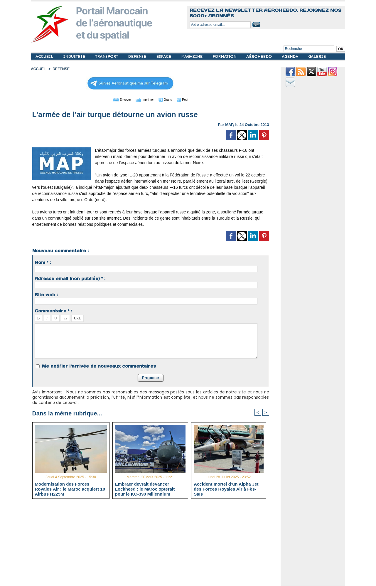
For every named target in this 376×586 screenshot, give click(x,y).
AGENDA (290, 56)
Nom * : (43, 262)
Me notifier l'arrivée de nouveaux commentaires (99, 365)
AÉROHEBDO (259, 56)
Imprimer (144, 99)
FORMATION (225, 56)
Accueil (38, 69)
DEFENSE (137, 56)
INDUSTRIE (74, 56)
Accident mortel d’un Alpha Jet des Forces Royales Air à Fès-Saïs (226, 488)
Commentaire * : (53, 310)
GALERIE (317, 56)
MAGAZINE (192, 56)
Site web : (46, 294)
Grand (168, 99)
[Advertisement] (155, 544)
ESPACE (164, 56)
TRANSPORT (107, 56)
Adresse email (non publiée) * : (70, 278)
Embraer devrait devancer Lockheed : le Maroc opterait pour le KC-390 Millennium (145, 488)
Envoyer (117, 99)
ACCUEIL (45, 56)
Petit (188, 99)
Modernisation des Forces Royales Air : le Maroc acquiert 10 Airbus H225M (70, 488)
